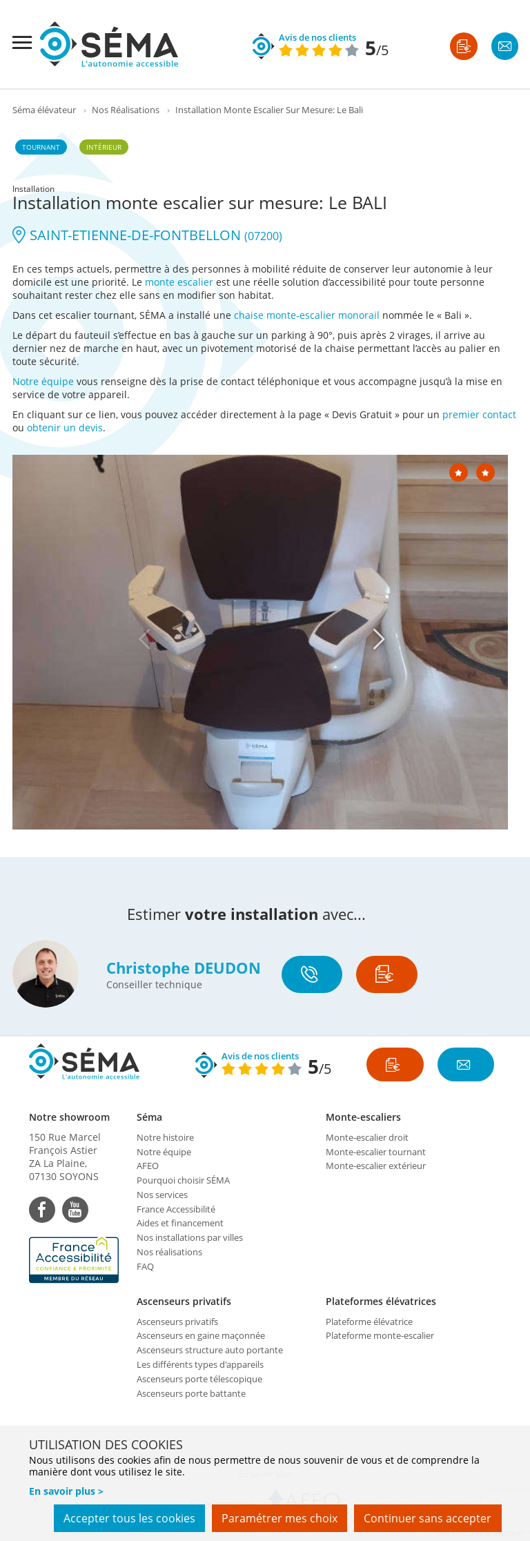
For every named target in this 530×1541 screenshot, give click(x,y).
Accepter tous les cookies (127, 1519)
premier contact (479, 414)
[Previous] (144, 639)
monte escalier (179, 281)
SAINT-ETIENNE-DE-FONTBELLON (147, 235)
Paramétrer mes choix (278, 1519)
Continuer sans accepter (427, 1519)
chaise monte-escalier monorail (307, 315)
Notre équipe (43, 381)
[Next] (379, 639)
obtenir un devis (65, 427)
